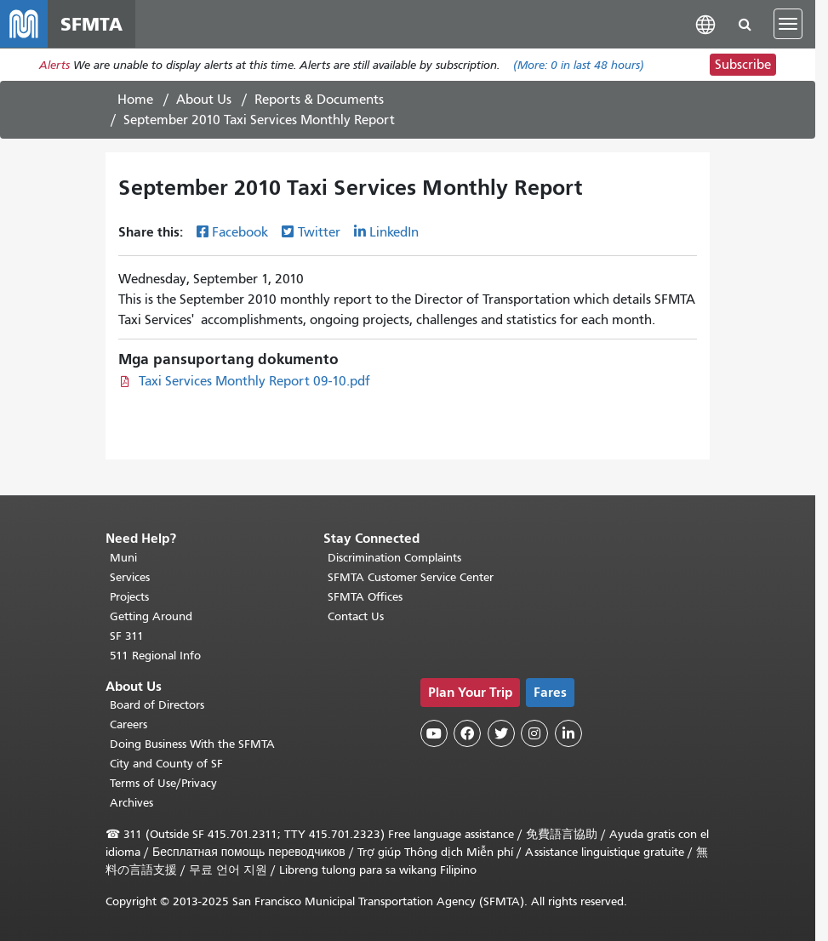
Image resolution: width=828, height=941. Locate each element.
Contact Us (356, 616)
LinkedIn (394, 232)
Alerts (54, 65)
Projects (129, 597)
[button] (705, 23)
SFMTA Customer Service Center (411, 577)
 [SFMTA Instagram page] (534, 733)
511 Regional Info (155, 655)
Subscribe (743, 64)
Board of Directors (157, 705)
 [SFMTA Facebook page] (467, 733)
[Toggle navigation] (788, 24)
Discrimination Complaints (394, 557)
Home (135, 99)
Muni (123, 557)
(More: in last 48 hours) (578, 65)
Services (130, 577)
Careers (128, 724)
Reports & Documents (319, 99)
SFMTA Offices (365, 597)
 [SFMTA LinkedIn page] (568, 733)
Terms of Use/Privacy (163, 783)
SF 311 (127, 636)
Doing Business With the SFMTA (192, 744)
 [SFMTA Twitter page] (501, 733)
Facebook (240, 232)
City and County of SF (166, 763)
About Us (203, 99)
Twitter (319, 232)
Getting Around (151, 616)
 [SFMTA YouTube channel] (434, 733)
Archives (131, 803)
